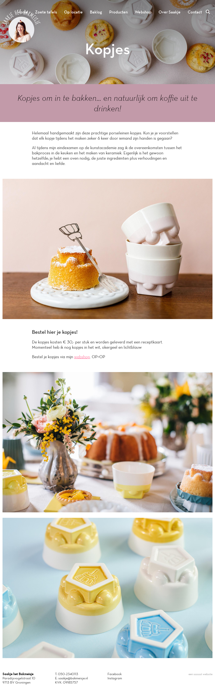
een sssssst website (200, 674)
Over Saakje (170, 12)
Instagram (115, 678)
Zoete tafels (46, 12)
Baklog (96, 12)
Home (22, 12)
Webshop (143, 12)
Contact (195, 12)
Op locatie (73, 12)
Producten (118, 12)
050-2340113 (68, 674)
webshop (82, 356)
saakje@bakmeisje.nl (73, 678)
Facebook (115, 674)
